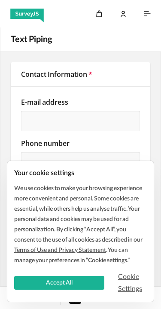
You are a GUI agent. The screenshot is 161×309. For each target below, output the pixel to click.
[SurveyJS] (27, 13)
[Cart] (99, 13)
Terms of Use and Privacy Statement (60, 250)
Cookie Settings (130, 282)
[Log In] (123, 13)
